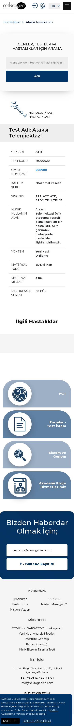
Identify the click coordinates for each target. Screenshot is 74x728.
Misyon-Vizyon (20, 609)
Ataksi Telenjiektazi (39, 22)
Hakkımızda (20, 604)
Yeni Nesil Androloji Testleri (37, 633)
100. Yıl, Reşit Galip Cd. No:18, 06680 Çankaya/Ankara (37, 670)
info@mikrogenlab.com (37, 683)
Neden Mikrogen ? (54, 604)
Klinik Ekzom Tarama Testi (37, 649)
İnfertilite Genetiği (37, 639)
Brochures (20, 599)
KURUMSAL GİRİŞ (35, 5)
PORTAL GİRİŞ (43, 6)
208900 (41, 170)
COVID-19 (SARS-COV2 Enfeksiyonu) (37, 628)
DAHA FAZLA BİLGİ (37, 721)
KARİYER (54, 599)
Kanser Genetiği (37, 644)
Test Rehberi (11, 22)
